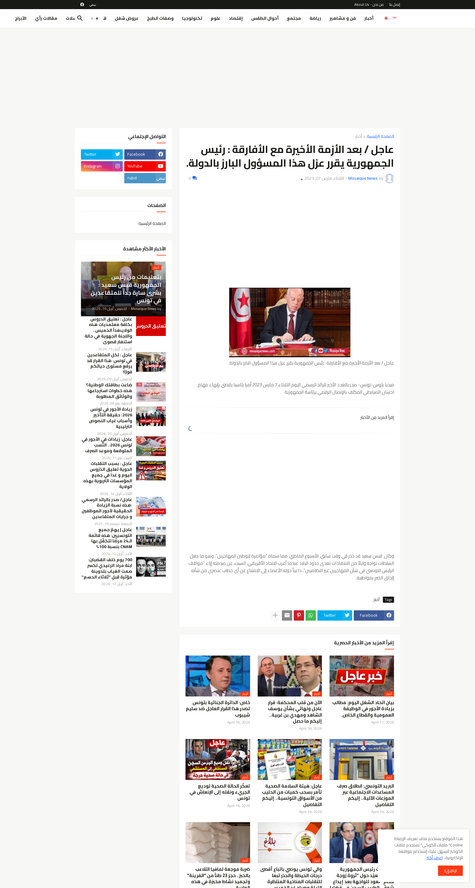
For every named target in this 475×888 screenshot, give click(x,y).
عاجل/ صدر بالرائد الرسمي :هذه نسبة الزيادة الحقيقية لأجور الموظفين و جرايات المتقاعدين (107, 508)
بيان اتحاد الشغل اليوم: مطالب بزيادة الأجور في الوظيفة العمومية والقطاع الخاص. (363, 709)
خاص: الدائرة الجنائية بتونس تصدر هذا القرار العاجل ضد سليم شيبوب (218, 709)
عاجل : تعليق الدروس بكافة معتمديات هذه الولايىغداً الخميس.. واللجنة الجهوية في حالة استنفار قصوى (108, 330)
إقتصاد (236, 18)
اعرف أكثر (434, 858)
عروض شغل (127, 18)
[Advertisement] (237, 78)
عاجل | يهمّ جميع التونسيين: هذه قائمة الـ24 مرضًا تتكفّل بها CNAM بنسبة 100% (110, 538)
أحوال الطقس (265, 18)
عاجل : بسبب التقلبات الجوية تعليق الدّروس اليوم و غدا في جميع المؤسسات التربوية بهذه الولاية (107, 475)
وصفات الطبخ (160, 18)
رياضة (315, 18)
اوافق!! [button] (450, 871)
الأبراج (20, 18)
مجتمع (294, 18)
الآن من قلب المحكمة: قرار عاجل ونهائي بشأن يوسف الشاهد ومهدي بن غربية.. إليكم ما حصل (295, 712)
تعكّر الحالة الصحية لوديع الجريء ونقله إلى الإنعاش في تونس (219, 792)
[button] (95, 18)
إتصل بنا (394, 4)
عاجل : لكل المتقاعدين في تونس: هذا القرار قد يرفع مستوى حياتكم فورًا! (109, 363)
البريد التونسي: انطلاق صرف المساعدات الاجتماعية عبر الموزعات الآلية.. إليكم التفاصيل (365, 795)
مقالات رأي (46, 18)
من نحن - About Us (369, 4)
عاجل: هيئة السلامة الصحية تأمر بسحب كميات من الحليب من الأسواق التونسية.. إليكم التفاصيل (292, 795)
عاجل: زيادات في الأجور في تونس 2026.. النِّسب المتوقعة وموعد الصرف (107, 445)
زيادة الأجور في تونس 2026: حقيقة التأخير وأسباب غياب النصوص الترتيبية (110, 417)
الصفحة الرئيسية (380, 136)
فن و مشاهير (342, 18)
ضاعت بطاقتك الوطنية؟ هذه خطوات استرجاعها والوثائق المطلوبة (109, 390)
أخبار (368, 18)
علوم (215, 18)
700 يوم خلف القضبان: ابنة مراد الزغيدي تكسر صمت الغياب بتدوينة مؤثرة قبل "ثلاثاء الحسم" (107, 568)
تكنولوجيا (192, 18)
